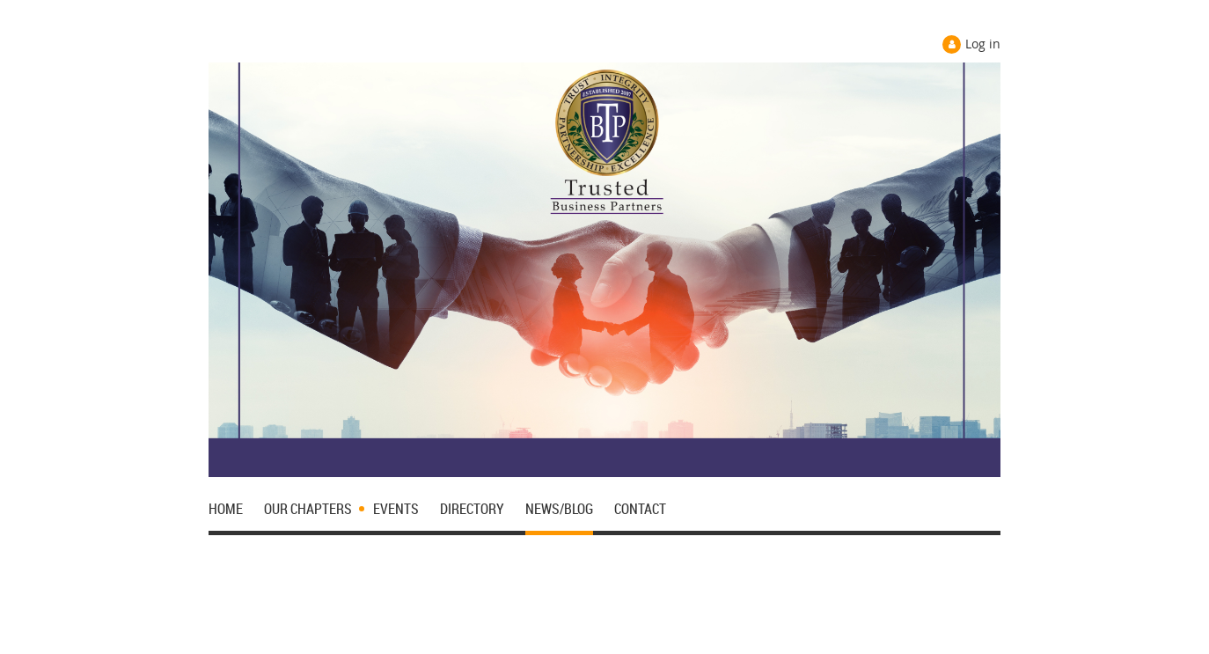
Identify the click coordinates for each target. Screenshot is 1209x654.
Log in (982, 43)
